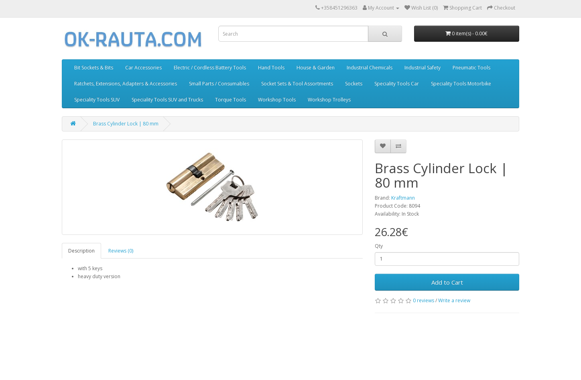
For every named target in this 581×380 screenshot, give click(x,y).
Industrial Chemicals (369, 67)
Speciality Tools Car (396, 83)
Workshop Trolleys (329, 99)
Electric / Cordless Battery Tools (210, 67)
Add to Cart (447, 282)
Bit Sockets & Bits (93, 67)
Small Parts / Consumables (219, 83)
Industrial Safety (422, 67)
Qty (379, 246)
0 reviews (423, 300)
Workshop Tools (277, 99)
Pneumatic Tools (471, 67)
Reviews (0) (120, 250)
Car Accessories (143, 67)
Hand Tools (271, 67)
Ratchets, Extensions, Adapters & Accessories (125, 83)
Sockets (353, 83)
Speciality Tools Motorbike (461, 83)
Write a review (454, 300)
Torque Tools (230, 99)
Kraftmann (403, 197)
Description (81, 250)
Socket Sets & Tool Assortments (297, 83)
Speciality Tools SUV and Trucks (167, 99)
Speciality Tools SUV (97, 99)
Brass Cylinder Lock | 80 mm (125, 123)
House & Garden (316, 67)
